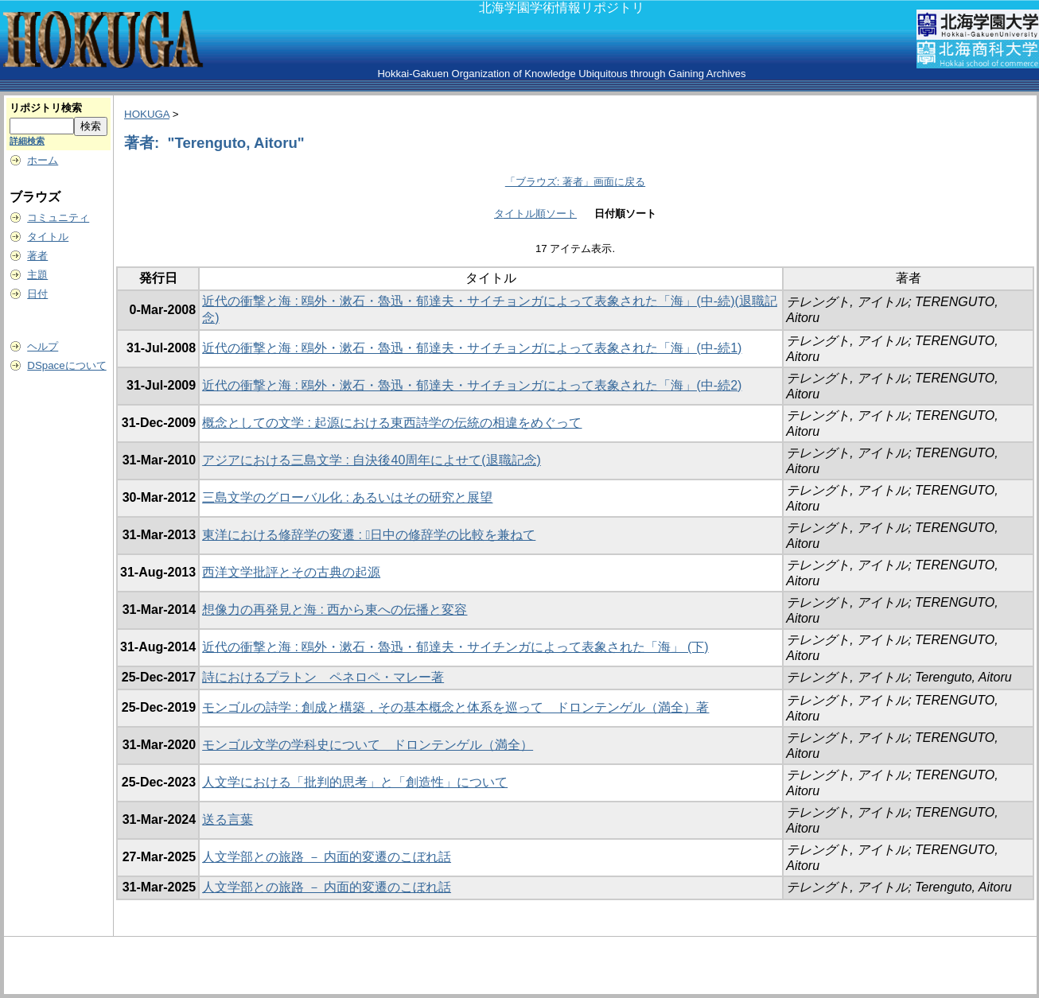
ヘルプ (42, 346)
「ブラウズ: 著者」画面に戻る (575, 182)
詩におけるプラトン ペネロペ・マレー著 (323, 677)
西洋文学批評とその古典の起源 (291, 572)
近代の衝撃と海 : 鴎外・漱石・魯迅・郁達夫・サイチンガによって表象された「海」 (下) (455, 647)
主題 (37, 275)
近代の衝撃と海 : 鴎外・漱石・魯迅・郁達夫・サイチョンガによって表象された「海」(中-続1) (471, 348)
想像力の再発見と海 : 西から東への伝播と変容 (334, 609)
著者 (37, 256)
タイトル (47, 237)
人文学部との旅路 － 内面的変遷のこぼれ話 (326, 857)
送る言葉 (227, 819)
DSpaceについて (66, 365)
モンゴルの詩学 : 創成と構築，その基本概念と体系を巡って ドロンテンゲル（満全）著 (455, 707)
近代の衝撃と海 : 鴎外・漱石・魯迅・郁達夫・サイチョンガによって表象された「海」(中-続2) (471, 385)
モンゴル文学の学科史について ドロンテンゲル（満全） (367, 744)
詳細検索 (27, 141)
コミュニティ (58, 217)
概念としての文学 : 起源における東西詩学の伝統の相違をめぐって (392, 422)
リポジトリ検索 (46, 108)
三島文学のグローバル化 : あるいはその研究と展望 (347, 497)
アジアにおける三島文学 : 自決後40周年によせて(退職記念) (371, 460)
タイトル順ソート (535, 213)
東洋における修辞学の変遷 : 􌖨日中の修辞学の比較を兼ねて (368, 535)
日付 (37, 294)
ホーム (42, 160)
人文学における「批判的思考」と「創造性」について (355, 782)
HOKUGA (146, 114)
